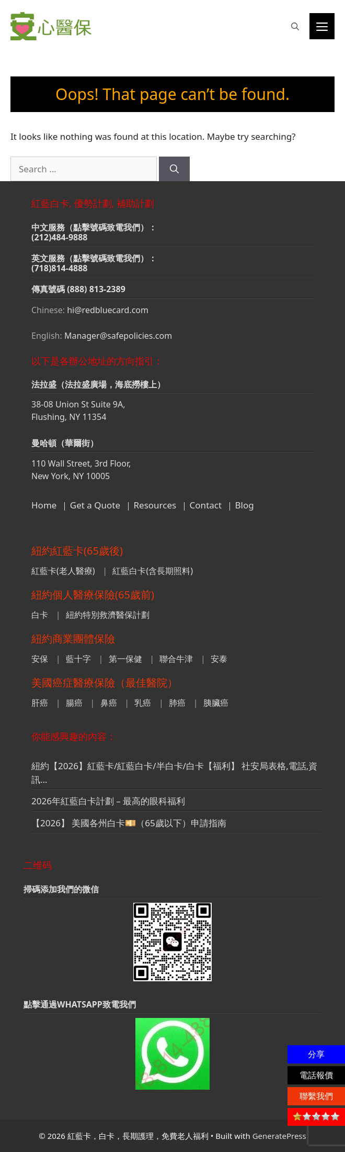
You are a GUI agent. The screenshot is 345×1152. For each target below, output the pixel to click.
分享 (316, 1054)
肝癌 (39, 702)
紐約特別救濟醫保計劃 (108, 615)
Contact (206, 505)
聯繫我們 (316, 1096)
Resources (155, 505)
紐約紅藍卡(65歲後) (77, 551)
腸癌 (74, 702)
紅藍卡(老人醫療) (63, 571)
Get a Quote (95, 505)
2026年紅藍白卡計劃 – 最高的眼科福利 (108, 801)
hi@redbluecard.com (107, 310)
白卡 (39, 615)
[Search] (174, 169)
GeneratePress (279, 1136)
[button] (295, 26)
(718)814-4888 (59, 268)
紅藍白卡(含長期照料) (152, 571)
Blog (244, 505)
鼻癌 (108, 702)
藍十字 (78, 658)
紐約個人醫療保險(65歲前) (92, 595)
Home (43, 505)
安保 (39, 658)
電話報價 (316, 1075)
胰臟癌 (215, 702)
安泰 (219, 658)
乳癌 (142, 702)
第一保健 (125, 658)
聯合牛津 (176, 658)
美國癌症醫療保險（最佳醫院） (104, 682)
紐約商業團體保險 (73, 639)
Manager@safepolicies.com (118, 335)
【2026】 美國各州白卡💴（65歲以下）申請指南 (128, 823)
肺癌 (177, 702)
